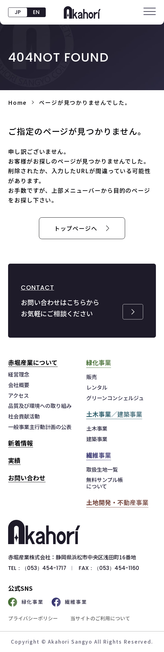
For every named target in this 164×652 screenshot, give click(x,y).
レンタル (96, 387)
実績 (14, 460)
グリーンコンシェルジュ (115, 398)
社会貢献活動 (24, 416)
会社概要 (18, 385)
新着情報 (20, 442)
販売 (91, 377)
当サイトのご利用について (100, 618)
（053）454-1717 (44, 568)
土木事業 (96, 428)
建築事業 (96, 439)
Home (17, 102)
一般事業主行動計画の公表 (40, 427)
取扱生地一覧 (102, 469)
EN (36, 12)
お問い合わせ (26, 477)
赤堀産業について (33, 362)
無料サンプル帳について (104, 483)
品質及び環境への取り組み (40, 406)
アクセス (18, 395)
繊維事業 (69, 602)
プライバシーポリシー (33, 618)
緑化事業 (26, 602)
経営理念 (18, 374)
